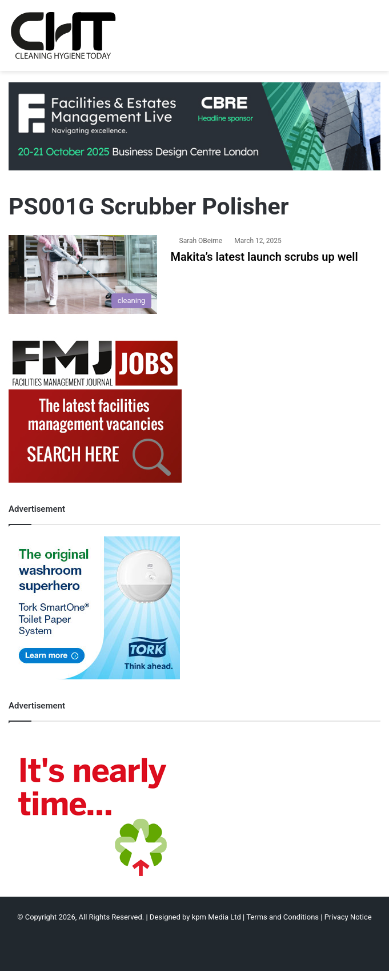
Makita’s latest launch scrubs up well (264, 257)
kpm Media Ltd (216, 917)
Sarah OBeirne (201, 241)
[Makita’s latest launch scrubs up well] (83, 275)
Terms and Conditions (282, 917)
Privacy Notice (348, 917)
